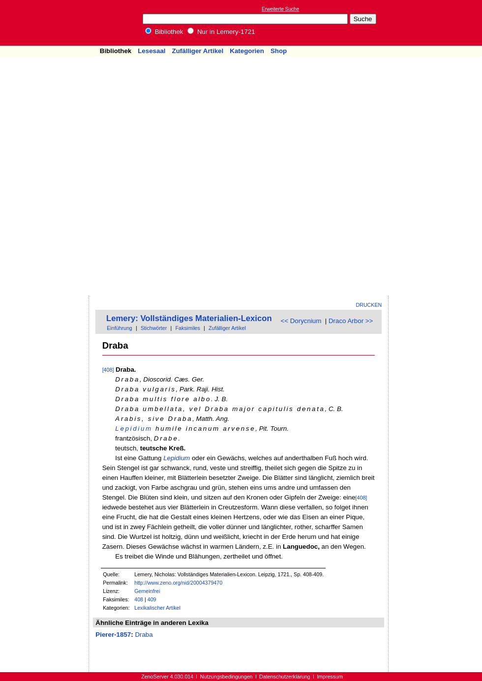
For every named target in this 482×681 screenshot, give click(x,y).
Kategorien (247, 51)
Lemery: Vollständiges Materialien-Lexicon (189, 318)
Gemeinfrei (147, 591)
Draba (143, 634)
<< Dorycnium (300, 321)
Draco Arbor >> (351, 321)
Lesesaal (151, 51)
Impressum (330, 677)
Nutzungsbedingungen (226, 677)
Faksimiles (187, 328)
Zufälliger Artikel (198, 51)
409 (152, 599)
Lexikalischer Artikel (157, 608)
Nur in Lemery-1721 (221, 31)
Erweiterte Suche (280, 9)
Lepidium (133, 428)
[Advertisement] (431, 148)
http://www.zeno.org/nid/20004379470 (178, 583)
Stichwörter (154, 328)
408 (138, 599)
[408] (108, 370)
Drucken (369, 305)
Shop (279, 51)
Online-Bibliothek (46, 23)
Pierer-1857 (113, 634)
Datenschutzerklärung (284, 677)
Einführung (119, 328)
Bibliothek (164, 31)
